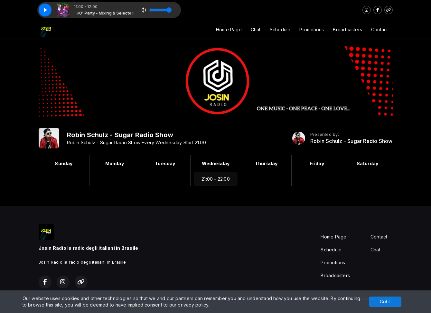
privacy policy (193, 305)
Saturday (368, 163)
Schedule (280, 29)
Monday (114, 163)
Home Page (229, 29)
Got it (385, 301)
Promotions (311, 29)
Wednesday (216, 163)
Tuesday (165, 163)
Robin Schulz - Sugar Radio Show (351, 141)
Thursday (266, 163)
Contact (379, 29)
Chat (256, 29)
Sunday (63, 163)
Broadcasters (347, 29)
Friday (317, 163)
